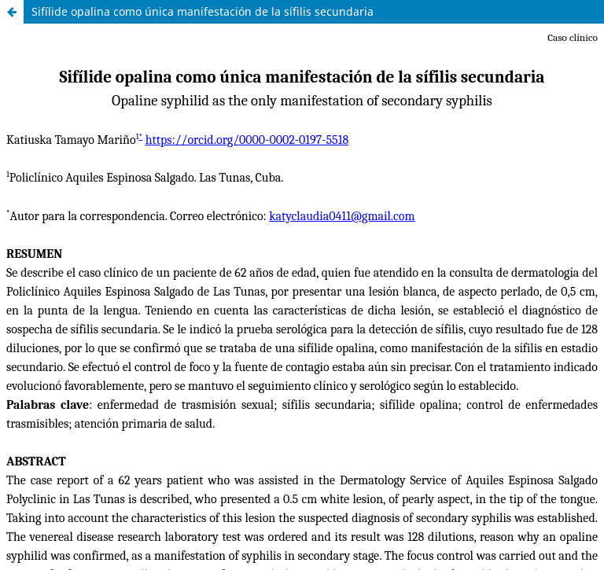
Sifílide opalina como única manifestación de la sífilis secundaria (202, 11)
